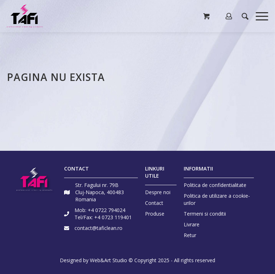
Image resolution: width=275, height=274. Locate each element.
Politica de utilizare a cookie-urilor (217, 199)
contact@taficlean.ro (98, 228)
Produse (154, 213)
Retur (190, 235)
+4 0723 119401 (113, 217)
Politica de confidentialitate (215, 185)
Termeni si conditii (205, 213)
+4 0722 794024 (106, 210)
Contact (154, 203)
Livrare (191, 224)
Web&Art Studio (108, 260)
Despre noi (157, 192)
